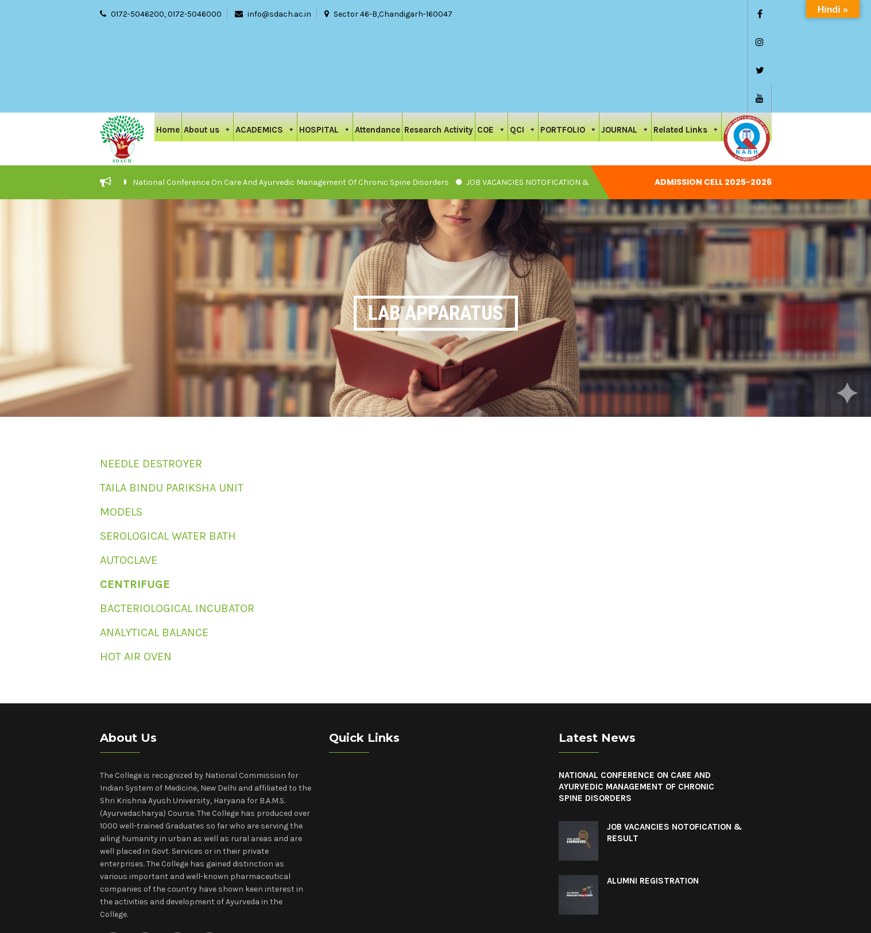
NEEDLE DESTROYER (151, 379)
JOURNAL (625, 44)
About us (207, 44)
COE (491, 44)
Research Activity (438, 45)
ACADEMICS (265, 44)
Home (168, 45)
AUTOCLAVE (128, 475)
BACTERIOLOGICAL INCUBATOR (177, 524)
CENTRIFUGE (135, 499)
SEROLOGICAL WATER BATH (168, 451)
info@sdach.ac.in (279, 14)
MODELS (121, 427)
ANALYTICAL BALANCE (154, 548)
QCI (523, 44)
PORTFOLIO (568, 44)
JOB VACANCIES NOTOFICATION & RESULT (542, 98)
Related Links (686, 44)
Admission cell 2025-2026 (713, 97)
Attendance (377, 45)
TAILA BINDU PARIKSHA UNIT (171, 403)
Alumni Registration (653, 796)
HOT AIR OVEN (136, 572)
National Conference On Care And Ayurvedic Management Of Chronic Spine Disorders (291, 98)
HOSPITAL (325, 44)
